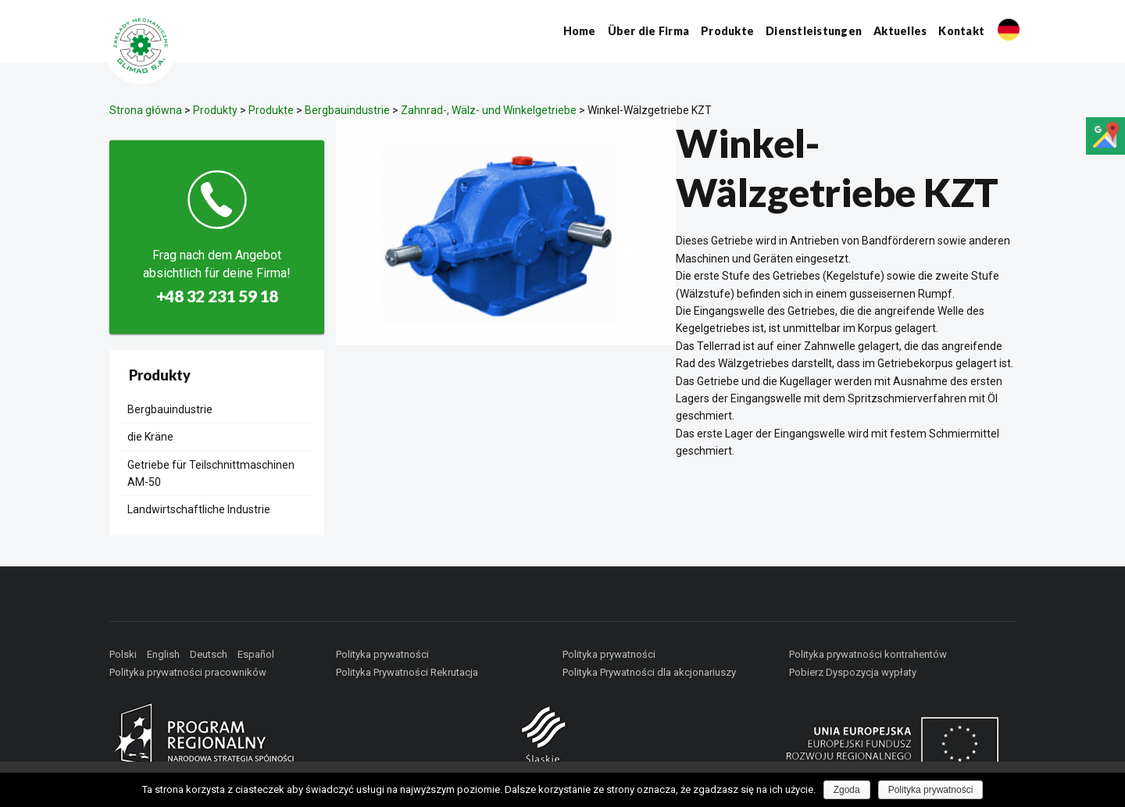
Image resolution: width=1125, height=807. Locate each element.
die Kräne (150, 436)
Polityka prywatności (382, 654)
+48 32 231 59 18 (217, 295)
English (163, 654)
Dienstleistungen (814, 30)
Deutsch (208, 654)
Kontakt (961, 30)
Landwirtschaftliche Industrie (198, 509)
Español (256, 654)
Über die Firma (649, 30)
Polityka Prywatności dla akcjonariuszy (649, 672)
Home (579, 30)
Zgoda (847, 789)
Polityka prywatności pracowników (187, 672)
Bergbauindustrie (169, 408)
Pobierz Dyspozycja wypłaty (852, 672)
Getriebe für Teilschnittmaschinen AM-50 (211, 472)
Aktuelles (900, 30)
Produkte (727, 30)
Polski (123, 654)
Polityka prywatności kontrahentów (868, 654)
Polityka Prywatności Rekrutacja (407, 672)
